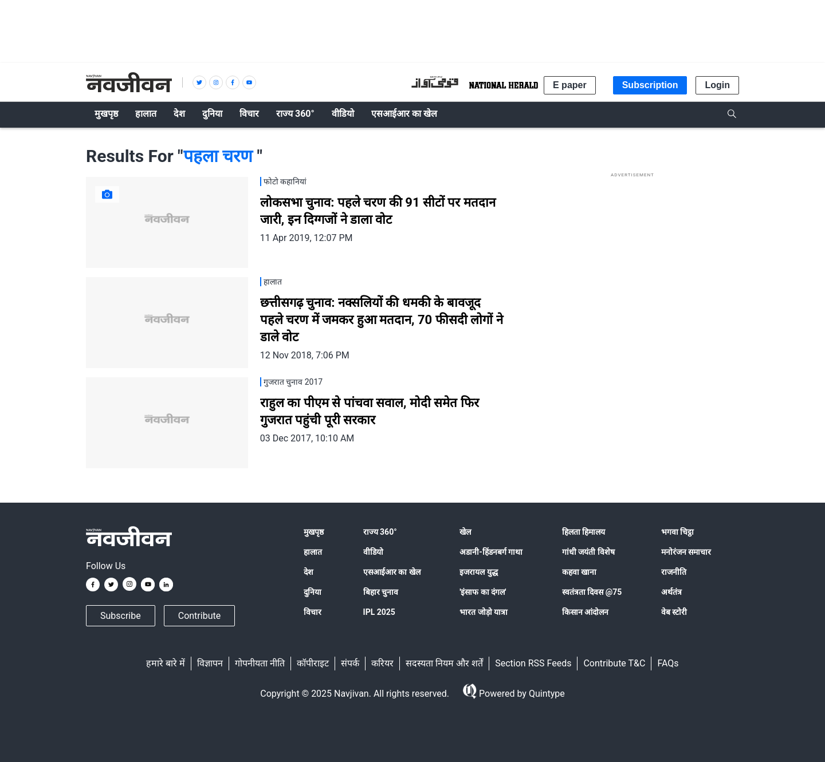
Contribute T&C (614, 663)
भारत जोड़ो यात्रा (483, 612)
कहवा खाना (579, 572)
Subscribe (120, 615)
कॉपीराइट (313, 663)
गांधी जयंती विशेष (588, 551)
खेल (465, 531)
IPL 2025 (379, 612)
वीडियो (373, 551)
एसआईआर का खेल (392, 572)
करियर (382, 663)
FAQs (667, 663)
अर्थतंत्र (671, 592)
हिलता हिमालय (583, 531)
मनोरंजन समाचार (686, 551)
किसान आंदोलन (585, 612)
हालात (313, 551)
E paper (570, 85)
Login (717, 85)
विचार (312, 612)
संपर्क (350, 663)
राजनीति (673, 572)
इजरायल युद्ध (478, 572)
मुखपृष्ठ (314, 531)
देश (308, 572)
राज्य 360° (380, 531)
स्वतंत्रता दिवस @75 (592, 592)
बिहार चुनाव (380, 592)
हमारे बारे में (165, 663)
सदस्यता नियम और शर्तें (444, 663)
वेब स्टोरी (674, 612)
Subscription (650, 85)
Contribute (199, 615)
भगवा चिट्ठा (677, 531)
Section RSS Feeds (533, 663)
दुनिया (312, 592)
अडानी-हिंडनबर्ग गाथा (490, 551)
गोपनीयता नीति (260, 663)
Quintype (546, 693)
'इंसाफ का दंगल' (482, 592)
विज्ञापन (210, 663)
